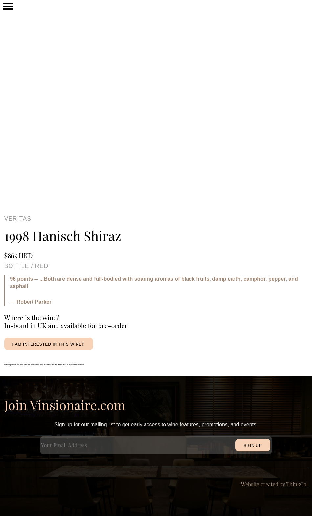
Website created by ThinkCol (274, 484)
